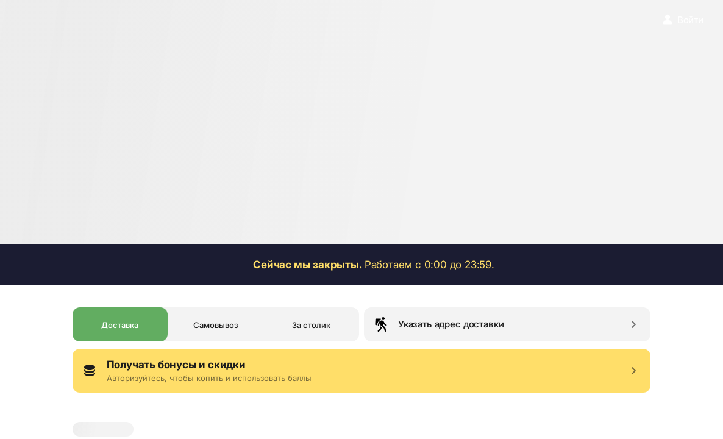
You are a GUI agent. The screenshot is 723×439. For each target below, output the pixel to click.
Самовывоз (215, 325)
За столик (311, 325)
